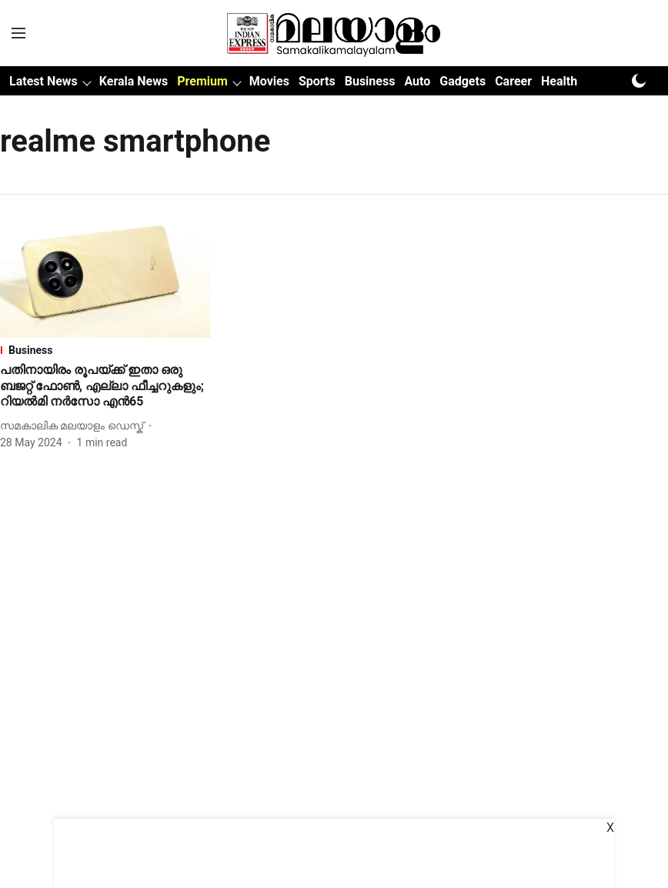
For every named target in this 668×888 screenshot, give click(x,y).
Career (513, 81)
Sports (317, 81)
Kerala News (133, 81)
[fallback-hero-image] (105, 278)
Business (370, 81)
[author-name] (74, 426)
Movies (269, 81)
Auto (417, 81)
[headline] (105, 386)
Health (559, 81)
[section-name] (105, 350)
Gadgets (462, 81)
